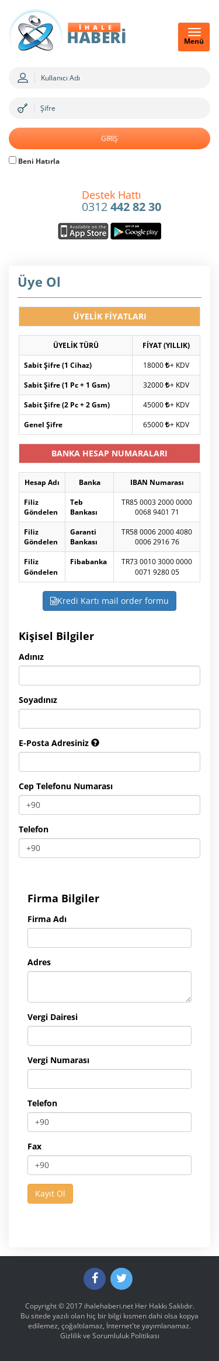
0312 (121, 201)
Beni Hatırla (34, 161)
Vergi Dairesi (52, 1016)
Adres (39, 962)
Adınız (31, 656)
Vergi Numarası (58, 1059)
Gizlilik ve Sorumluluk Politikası (109, 1336)
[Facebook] (95, 1279)
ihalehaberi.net (108, 1306)
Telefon (33, 829)
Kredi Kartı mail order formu (109, 600)
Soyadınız (38, 699)
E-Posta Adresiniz (59, 742)
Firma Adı (47, 918)
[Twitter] (121, 1279)
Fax (34, 1146)
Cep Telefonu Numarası (66, 786)
